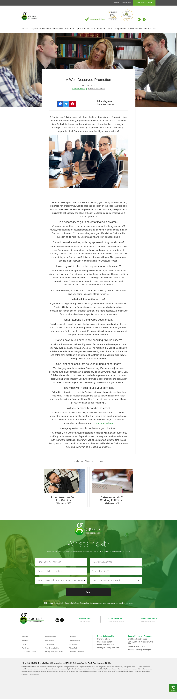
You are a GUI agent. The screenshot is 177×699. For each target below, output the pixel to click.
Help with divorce (84, 621)
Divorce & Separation (31, 28)
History (24, 644)
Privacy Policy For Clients (55, 651)
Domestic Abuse (134, 28)
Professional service (148, 621)
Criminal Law (149, 28)
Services (25, 640)
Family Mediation (149, 618)
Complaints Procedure (77, 651)
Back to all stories (96, 89)
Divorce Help (85, 618)
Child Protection (97, 28)
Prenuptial (69, 28)
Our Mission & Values (30, 651)
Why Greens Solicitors (53, 648)
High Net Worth (82, 28)
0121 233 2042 (148, 3)
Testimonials (50, 644)
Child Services (115, 618)
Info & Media (73, 644)
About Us (25, 637)
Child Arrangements (116, 28)
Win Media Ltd (128, 670)
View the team (126, 3)
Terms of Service (75, 640)
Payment (116, 3)
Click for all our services (116, 621)
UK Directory (34, 674)
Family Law (26, 648)
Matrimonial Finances (52, 28)
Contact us (73, 637)
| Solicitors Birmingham (141, 670)
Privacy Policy (74, 648)
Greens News (78, 89)
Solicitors (25, 674)
